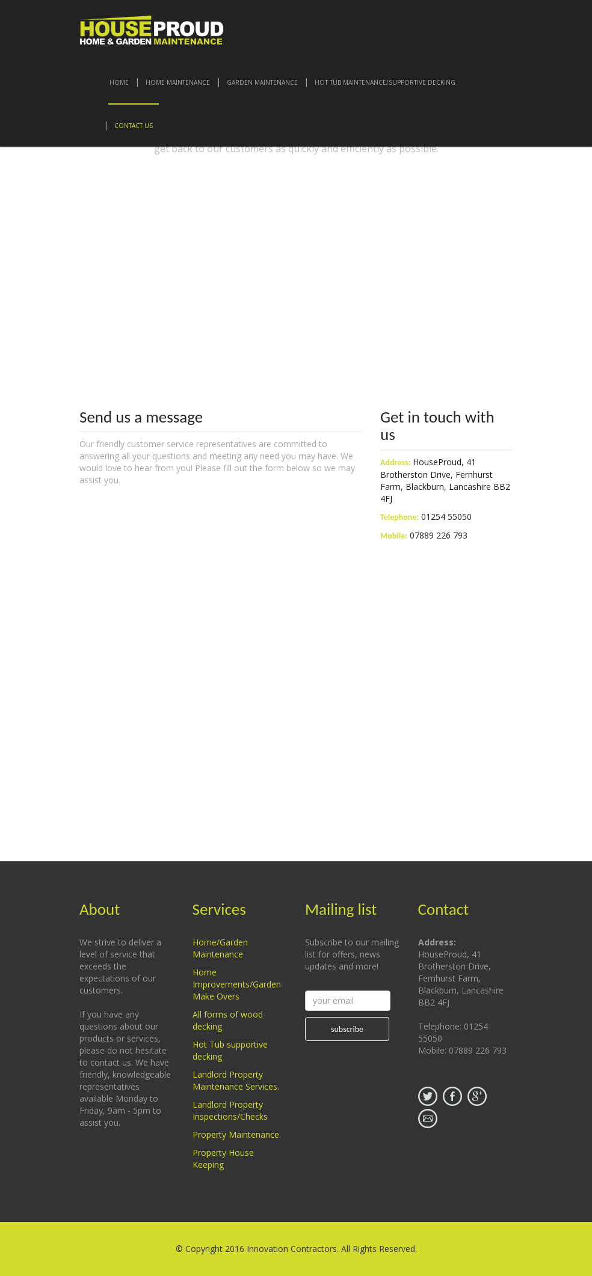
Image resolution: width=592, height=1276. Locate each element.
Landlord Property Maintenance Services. (236, 1080)
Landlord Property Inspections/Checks (230, 1110)
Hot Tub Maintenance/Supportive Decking (385, 82)
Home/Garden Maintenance (220, 948)
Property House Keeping (223, 1158)
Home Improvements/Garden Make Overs (237, 984)
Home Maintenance (178, 82)
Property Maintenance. (237, 1134)
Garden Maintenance (262, 82)
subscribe (347, 1029)
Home (119, 82)
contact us (133, 125)
